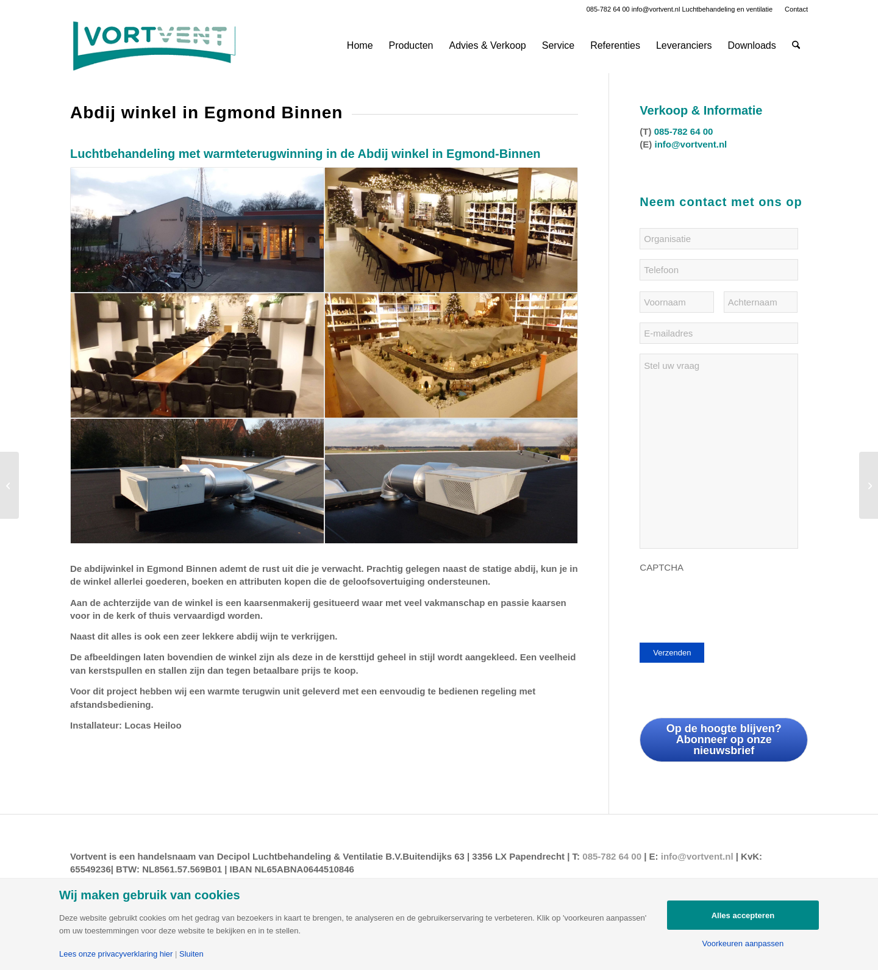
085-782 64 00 (608, 9)
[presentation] (732, 603)
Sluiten (191, 954)
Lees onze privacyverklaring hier (116, 954)
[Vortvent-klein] (154, 46)
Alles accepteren (743, 915)
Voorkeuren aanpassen (743, 943)
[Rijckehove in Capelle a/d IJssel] (868, 485)
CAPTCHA (661, 567)
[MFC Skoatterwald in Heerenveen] (9, 485)
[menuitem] (793, 9)
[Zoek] (796, 46)
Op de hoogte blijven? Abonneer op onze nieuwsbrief (724, 739)
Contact (796, 9)
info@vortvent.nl (656, 9)
